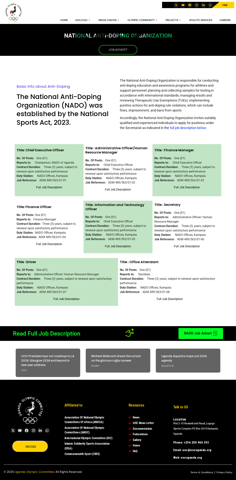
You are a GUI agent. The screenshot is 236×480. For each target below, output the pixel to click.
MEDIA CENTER (108, 19)
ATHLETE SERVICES (200, 19)
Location (179, 419)
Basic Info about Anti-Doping (43, 86)
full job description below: (188, 128)
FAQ (224, 5)
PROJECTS (173, 19)
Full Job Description (49, 187)
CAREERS (225, 19)
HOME (64, 19)
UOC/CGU (82, 19)
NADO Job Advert (199, 333)
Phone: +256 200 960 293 (191, 442)
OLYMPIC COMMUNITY (142, 19)
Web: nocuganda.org (187, 457)
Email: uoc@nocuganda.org (192, 450)
